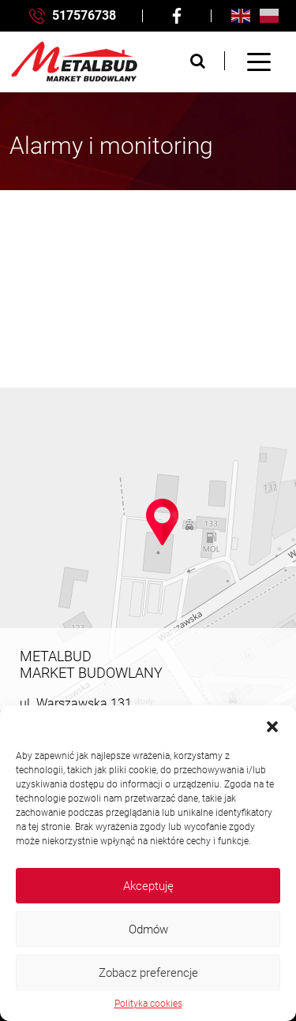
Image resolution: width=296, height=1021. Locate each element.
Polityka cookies (148, 1003)
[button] (272, 725)
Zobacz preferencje (148, 973)
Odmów (148, 929)
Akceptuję (148, 886)
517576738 (72, 16)
